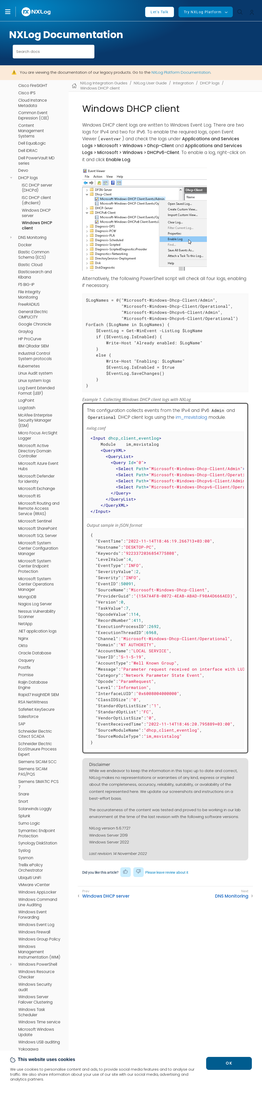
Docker (25, 245)
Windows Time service (39, 1022)
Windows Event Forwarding (32, 915)
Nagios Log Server (35, 604)
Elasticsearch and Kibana (35, 274)
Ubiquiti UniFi (29, 877)
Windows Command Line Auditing (37, 902)
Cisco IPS (27, 93)
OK (229, 1063)
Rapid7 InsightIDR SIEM (38, 694)
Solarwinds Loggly (35, 808)
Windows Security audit (35, 987)
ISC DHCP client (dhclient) (36, 200)
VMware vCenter (34, 884)
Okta (22, 645)
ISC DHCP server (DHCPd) (37, 188)
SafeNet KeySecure (36, 709)
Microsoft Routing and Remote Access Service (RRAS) (38, 509)
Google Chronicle (34, 324)
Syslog (24, 850)
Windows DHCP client (37, 225)
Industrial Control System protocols (35, 356)
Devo (23, 170)
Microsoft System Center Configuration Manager (38, 548)
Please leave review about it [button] (166, 872)
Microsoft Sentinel (35, 521)
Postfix (24, 667)
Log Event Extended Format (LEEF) (36, 391)
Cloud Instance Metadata (32, 103)
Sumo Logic (29, 823)
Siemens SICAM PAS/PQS (32, 771)
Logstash (26, 407)
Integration (183, 83)
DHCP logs (28, 177)
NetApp (25, 623)
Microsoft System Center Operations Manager (36, 584)
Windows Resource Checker (36, 974)
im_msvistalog (191, 417)
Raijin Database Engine (33, 685)
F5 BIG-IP (26, 284)
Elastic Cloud (30, 264)
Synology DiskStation (37, 843)
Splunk (24, 816)
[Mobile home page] (74, 86)
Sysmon (25, 857)
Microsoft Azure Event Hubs (38, 466)
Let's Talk (159, 12)
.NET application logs (37, 631)
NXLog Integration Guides (103, 83)
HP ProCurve (29, 339)
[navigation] (11, 177)
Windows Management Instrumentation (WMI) (39, 952)
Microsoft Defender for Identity (36, 479)
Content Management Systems (31, 131)
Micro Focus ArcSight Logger (37, 435)
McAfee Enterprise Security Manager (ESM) (35, 420)
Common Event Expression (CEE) (33, 115)
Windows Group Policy (39, 939)
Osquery (26, 660)
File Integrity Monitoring (29, 294)
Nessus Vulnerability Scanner (36, 614)
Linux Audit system (35, 373)
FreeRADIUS (29, 304)
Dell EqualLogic (32, 143)
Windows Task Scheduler (31, 1012)
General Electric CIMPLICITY (33, 314)
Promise (26, 675)
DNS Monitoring (32, 237)
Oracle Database (34, 653)
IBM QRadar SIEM (33, 346)
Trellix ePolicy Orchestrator (30, 868)
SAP (21, 724)
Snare (23, 794)
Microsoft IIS (29, 496)
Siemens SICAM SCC (37, 761)
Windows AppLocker (37, 892)
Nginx (23, 638)
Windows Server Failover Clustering (35, 999)
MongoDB (27, 596)
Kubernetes (29, 366)
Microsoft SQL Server (37, 535)
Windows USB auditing (39, 1042)
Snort (23, 801)
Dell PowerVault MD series (36, 161)
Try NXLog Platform (202, 12)
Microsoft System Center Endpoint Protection (34, 566)
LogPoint (26, 400)
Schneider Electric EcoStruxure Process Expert (37, 749)
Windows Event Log (36, 924)
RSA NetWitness (33, 702)
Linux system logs (34, 380)
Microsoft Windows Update (36, 1032)
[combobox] (53, 51)
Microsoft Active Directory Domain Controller (34, 451)
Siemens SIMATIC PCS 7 (38, 784)
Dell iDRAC (28, 150)
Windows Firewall (34, 932)
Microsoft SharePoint (37, 528)
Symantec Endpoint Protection (36, 833)
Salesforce (28, 716)
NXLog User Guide (150, 83)
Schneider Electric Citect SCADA (35, 734)
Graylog (25, 331)
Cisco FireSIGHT (32, 85)
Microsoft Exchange (36, 488)
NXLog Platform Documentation (181, 72)
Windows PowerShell (37, 964)
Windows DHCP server (36, 213)
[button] (13, 12)
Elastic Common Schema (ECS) (33, 255)
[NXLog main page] (36, 12)
